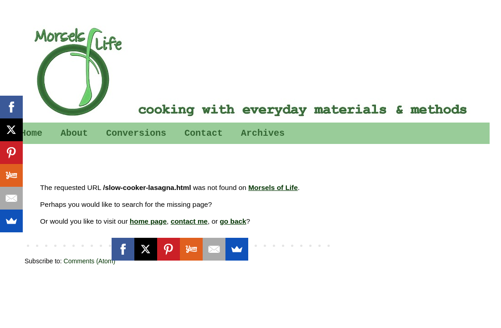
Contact (203, 133)
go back (233, 221)
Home (31, 133)
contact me (189, 221)
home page (148, 221)
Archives (263, 133)
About (74, 133)
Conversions (136, 133)
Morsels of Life (273, 187)
